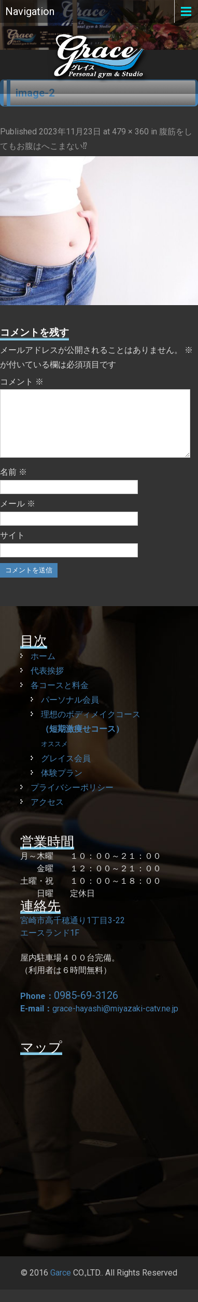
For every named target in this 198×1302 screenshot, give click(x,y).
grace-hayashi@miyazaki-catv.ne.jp (115, 1021)
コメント (22, 382)
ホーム (43, 669)
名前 (13, 484)
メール (17, 516)
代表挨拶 (47, 683)
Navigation (29, 11)
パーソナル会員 (70, 712)
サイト (12, 548)
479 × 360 (130, 131)
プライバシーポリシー (72, 800)
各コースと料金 (60, 698)
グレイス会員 (66, 771)
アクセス (47, 814)
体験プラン (61, 785)
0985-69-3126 (86, 1008)
